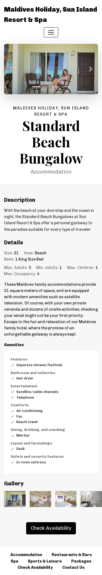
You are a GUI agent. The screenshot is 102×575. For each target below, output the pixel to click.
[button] (11, 69)
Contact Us (73, 567)
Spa (14, 561)
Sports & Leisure (45, 561)
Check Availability (51, 528)
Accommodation (26, 554)
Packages (81, 561)
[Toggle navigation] (51, 32)
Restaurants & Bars (72, 554)
